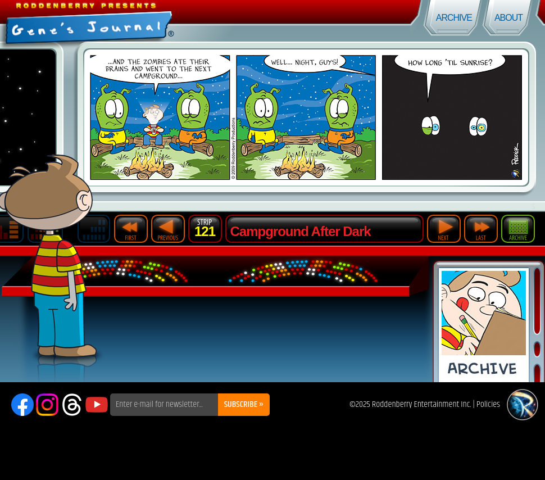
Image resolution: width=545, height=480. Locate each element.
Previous (168, 229)
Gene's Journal (136, 21)
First (130, 229)
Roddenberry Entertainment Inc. (421, 404)
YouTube (96, 404)
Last (480, 229)
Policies (488, 404)
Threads (72, 404)
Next (443, 229)
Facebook (22, 404)
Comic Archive (484, 325)
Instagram (47, 404)
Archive (454, 17)
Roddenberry (522, 405)
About (508, 17)
